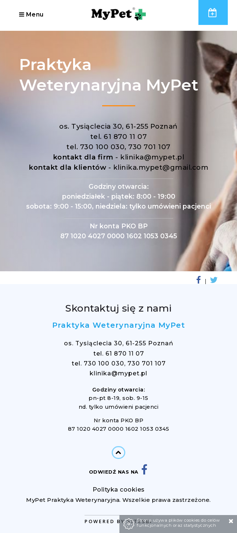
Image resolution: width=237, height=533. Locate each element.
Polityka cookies (119, 489)
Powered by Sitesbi (118, 521)
